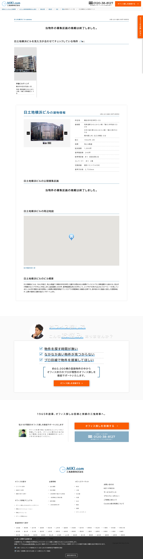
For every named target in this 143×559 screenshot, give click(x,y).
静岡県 (74, 534)
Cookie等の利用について (31, 544)
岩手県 (34, 530)
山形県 (58, 530)
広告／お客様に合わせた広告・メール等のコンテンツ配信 (33, 551)
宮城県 (42, 530)
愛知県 (82, 534)
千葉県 (106, 530)
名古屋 (86, 497)
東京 (85, 490)
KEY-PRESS (114, 488)
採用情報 (57, 504)
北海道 (18, 530)
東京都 (113, 530)
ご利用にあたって (115, 499)
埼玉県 (98, 530)
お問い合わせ (114, 485)
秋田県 (50, 530)
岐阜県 (66, 534)
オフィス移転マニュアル (22, 503)
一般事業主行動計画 (60, 500)
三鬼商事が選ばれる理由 (61, 497)
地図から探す (20, 493)
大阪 (85, 493)
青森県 (26, 530)
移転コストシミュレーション (24, 512)
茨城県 (74, 530)
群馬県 (90, 530)
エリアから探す (20, 490)
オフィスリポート (89, 515)
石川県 (34, 534)
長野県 (58, 534)
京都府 (106, 534)
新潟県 (18, 534)
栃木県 (82, 530)
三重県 (90, 534)
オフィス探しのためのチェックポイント (27, 508)
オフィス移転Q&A (21, 519)
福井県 (42, 534)
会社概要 (57, 490)
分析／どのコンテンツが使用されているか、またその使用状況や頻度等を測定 (39, 547)
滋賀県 (98, 534)
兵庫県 (121, 534)
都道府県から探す (20, 525)
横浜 (85, 508)
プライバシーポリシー (116, 495)
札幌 (85, 500)
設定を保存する (71, 555)
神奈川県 (122, 530)
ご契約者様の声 (59, 508)
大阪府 (113, 534)
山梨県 (50, 534)
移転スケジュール (21, 515)
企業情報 (55, 485)
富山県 (26, 534)
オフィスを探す (19, 485)
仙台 (85, 504)
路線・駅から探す (21, 497)
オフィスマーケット (89, 485)
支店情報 (57, 493)
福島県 (66, 530)
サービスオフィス (115, 492)
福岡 (85, 511)
